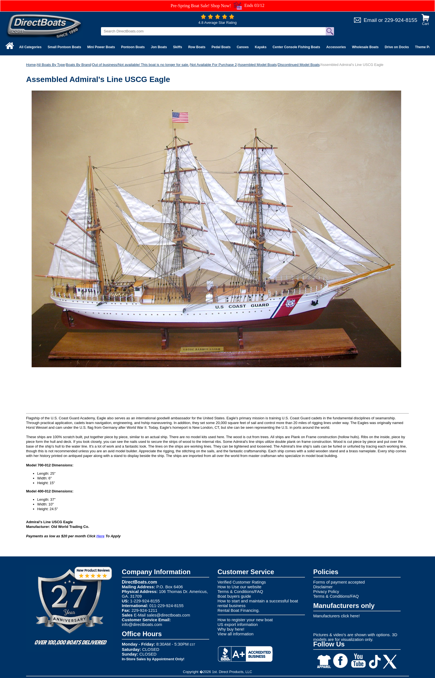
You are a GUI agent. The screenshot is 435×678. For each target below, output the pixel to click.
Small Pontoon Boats (64, 47)
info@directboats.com (142, 624)
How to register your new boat (245, 619)
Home (31, 65)
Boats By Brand (78, 65)
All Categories (30, 47)
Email (370, 20)
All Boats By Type (51, 65)
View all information (236, 633)
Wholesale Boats (365, 47)
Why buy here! (231, 629)
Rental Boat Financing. (239, 610)
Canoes (243, 47)
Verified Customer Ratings (242, 582)
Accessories (336, 47)
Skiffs (177, 47)
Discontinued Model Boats (299, 65)
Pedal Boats (221, 47)
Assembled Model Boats (257, 65)
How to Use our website (239, 586)
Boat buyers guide (234, 596)
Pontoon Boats (133, 47)
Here (101, 536)
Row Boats (196, 47)
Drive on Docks (397, 47)
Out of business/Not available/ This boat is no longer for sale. (140, 65)
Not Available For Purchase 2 (213, 65)
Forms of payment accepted (339, 582)
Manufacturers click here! (336, 615)
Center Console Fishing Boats (296, 47)
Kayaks (261, 47)
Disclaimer (323, 586)
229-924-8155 (401, 20)
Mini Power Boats (101, 47)
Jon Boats (159, 47)
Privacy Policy (326, 591)
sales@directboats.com (168, 615)
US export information (238, 624)
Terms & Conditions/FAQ (240, 591)
